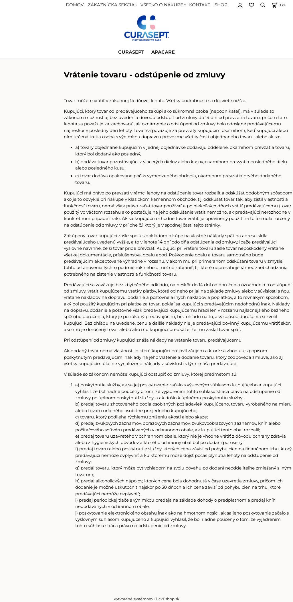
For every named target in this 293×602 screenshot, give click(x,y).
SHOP (221, 4)
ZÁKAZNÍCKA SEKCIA (111, 4)
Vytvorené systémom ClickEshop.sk (146, 599)
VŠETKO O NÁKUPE (161, 4)
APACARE (163, 52)
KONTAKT (199, 4)
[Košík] (278, 5)
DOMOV (75, 4)
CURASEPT (131, 52)
